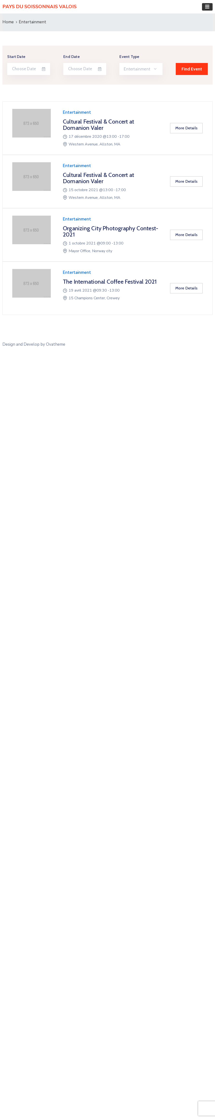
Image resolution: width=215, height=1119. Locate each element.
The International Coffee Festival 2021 (110, 281)
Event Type (129, 56)
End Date (71, 56)
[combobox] (140, 69)
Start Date (16, 56)
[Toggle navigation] (207, 7)
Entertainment (77, 112)
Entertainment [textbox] (137, 69)
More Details (186, 128)
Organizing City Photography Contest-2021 (110, 231)
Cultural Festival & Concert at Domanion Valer (98, 124)
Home (8, 22)
